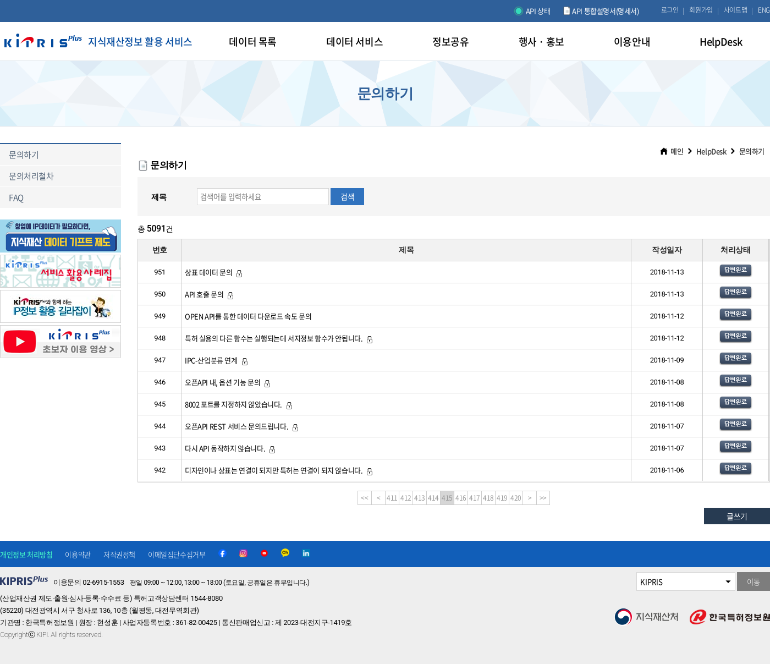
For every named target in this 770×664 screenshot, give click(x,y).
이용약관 (77, 554)
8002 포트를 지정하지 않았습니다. (239, 404)
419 (502, 498)
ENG (764, 10)
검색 (347, 196)
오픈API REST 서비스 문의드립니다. (242, 426)
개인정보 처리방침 (26, 554)
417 (474, 498)
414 (433, 498)
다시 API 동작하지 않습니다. (231, 448)
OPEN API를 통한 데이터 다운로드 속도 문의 (248, 316)
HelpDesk (711, 151)
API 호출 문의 (210, 294)
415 (447, 498)
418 (488, 498)
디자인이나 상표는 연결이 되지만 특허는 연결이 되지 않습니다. (279, 470)
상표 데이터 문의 (214, 272)
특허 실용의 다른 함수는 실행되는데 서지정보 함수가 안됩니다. (279, 338)
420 (515, 498)
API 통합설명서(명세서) (605, 11)
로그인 (670, 10)
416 (460, 498)
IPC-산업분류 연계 (217, 360)
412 (405, 498)
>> (543, 498)
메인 (676, 151)
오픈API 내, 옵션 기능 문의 (228, 382)
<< (364, 498)
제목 (158, 197)
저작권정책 (119, 554)
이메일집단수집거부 (176, 554)
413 (419, 498)
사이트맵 (735, 10)
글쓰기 (737, 516)
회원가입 (700, 10)
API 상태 (538, 11)
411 (392, 498)
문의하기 (752, 151)
